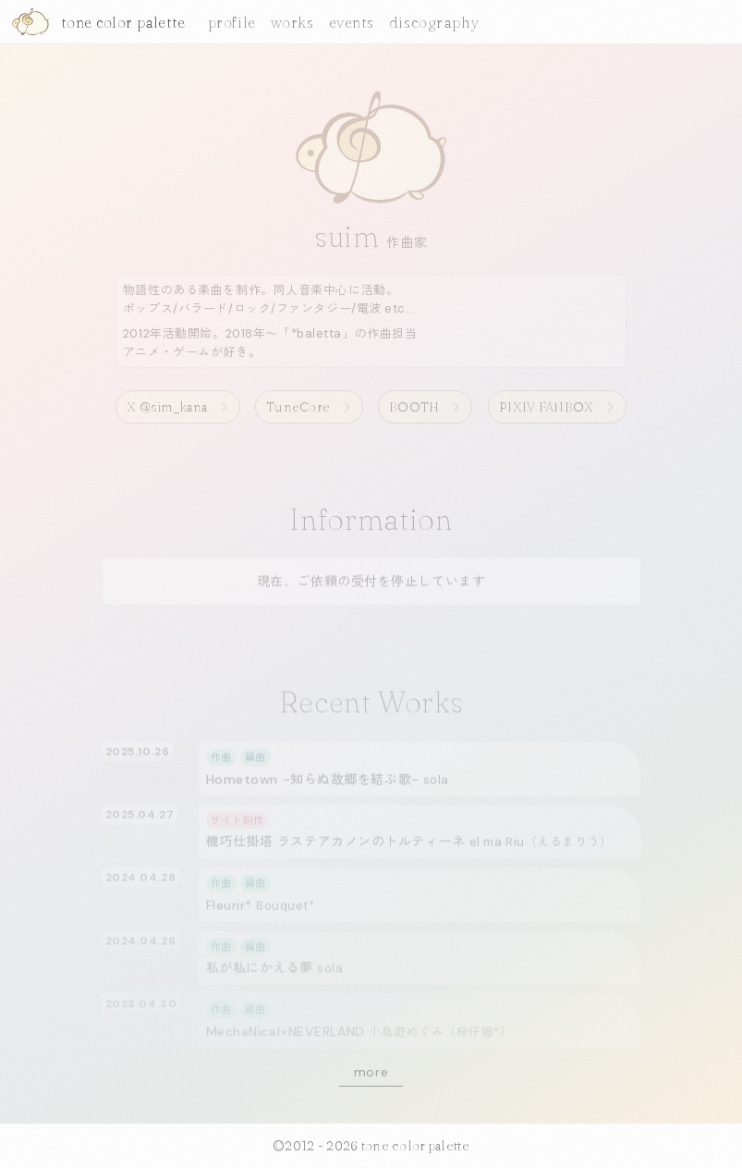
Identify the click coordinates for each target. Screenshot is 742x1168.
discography (434, 22)
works (292, 22)
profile (232, 22)
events (351, 22)
